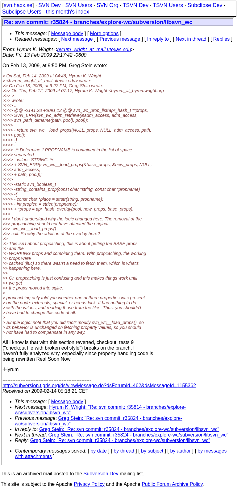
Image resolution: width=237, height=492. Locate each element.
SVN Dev (49, 5)
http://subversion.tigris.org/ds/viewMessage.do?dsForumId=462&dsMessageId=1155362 (99, 385)
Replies (221, 39)
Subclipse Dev (205, 5)
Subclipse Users (21, 12)
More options (104, 33)
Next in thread (191, 39)
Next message (77, 39)
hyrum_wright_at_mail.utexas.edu (94, 49)
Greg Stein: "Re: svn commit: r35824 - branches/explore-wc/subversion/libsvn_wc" (129, 429)
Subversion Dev (101, 473)
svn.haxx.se (18, 5)
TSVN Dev (135, 5)
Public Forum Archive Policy (172, 484)
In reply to (158, 39)
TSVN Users (168, 5)
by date (98, 450)
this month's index (67, 12)
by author (180, 450)
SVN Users (78, 5)
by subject (152, 450)
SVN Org (107, 5)
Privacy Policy (89, 484)
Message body (67, 33)
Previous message (120, 39)
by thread (124, 450)
